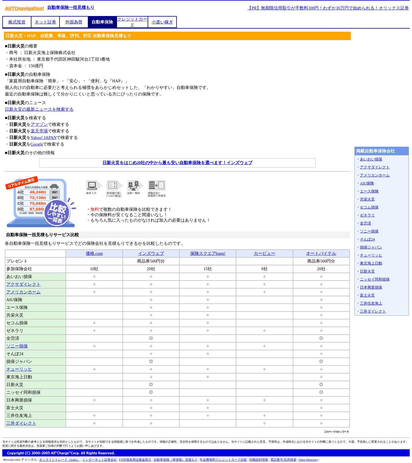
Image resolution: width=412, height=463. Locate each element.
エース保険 (369, 191)
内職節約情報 (258, 459)
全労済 (365, 223)
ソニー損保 (17, 346)
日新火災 (367, 271)
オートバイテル (321, 253)
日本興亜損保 (371, 287)
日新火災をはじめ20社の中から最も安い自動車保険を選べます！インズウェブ (177, 162)
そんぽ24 (367, 239)
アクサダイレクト (23, 284)
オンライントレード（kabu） (59, 459)
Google (37, 144)
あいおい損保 (371, 159)
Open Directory (308, 459)
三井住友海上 (371, 303)
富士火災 (367, 295)
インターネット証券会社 (99, 459)
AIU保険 (367, 183)
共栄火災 (367, 199)
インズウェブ (151, 253)
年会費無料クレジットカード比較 (223, 459)
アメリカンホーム (23, 292)
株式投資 (16, 22)
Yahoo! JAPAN (43, 137)
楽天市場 (39, 131)
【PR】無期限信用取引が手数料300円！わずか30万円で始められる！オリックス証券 (328, 8)
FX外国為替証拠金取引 (135, 459)
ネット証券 (45, 22)
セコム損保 (369, 207)
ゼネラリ (367, 215)
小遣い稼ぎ (162, 22)
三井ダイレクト (21, 423)
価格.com (94, 253)
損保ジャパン (371, 247)
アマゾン (39, 124)
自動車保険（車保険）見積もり (176, 459)
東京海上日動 (371, 263)
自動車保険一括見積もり (70, 7)
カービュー (264, 253)
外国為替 (73, 22)
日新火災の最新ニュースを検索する (39, 109)
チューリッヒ (19, 369)
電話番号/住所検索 (283, 459)
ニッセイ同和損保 (375, 279)
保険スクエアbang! (207, 253)
